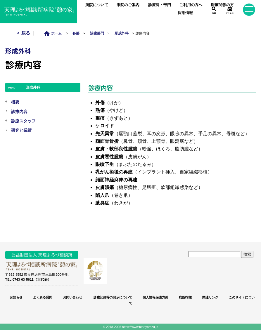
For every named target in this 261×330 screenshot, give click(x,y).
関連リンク (210, 297)
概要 (15, 102)
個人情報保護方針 (155, 297)
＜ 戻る (23, 32)
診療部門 (97, 33)
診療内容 (19, 111)
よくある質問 (42, 297)
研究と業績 (21, 130)
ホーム (54, 33)
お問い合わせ (72, 297)
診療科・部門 (159, 5)
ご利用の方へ (190, 5)
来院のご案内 (128, 5)
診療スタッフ (23, 121)
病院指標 (185, 297)
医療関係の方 (222, 5)
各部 (75, 33)
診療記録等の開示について (112, 297)
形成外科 (122, 33)
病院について (96, 5)
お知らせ (16, 297)
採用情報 (185, 13)
